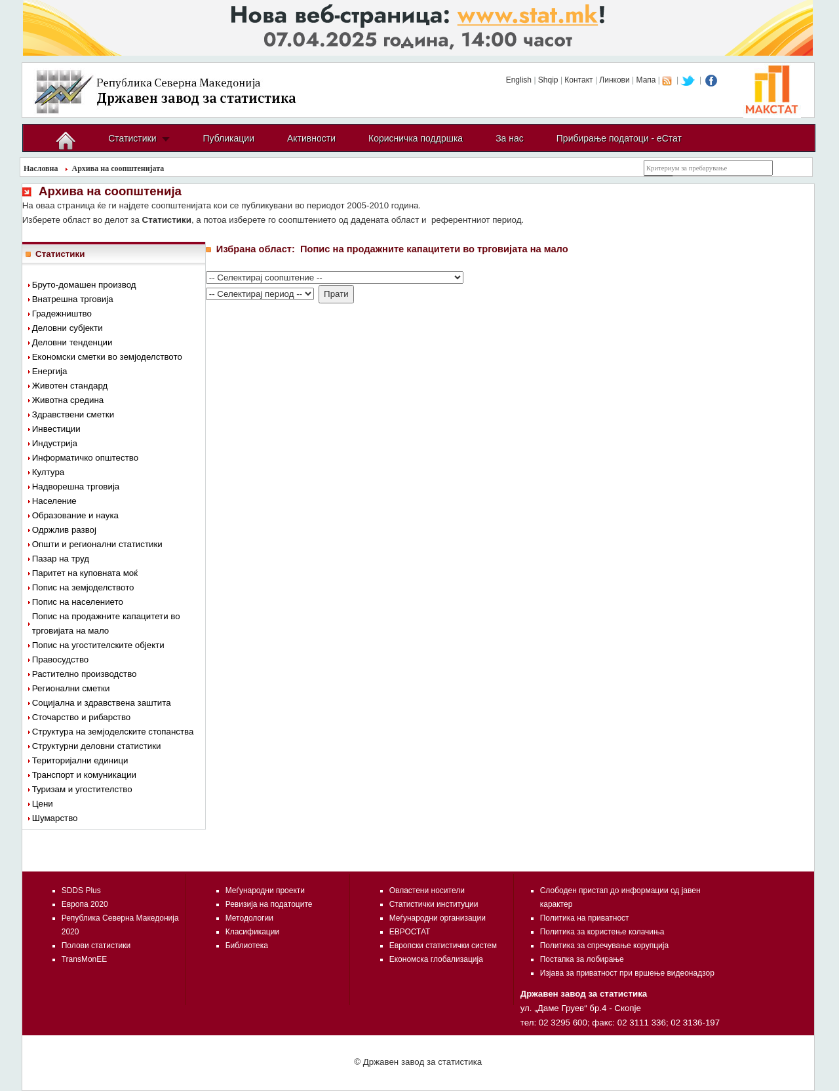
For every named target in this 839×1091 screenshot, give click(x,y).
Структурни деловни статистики (96, 746)
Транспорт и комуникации (84, 775)
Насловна (41, 168)
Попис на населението (77, 602)
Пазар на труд (60, 559)
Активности (311, 138)
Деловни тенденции (72, 342)
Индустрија (54, 443)
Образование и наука (75, 515)
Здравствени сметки (73, 414)
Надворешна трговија (76, 486)
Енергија (50, 371)
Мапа (646, 80)
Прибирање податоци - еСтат (619, 138)
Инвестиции (56, 429)
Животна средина (68, 400)
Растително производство (84, 674)
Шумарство (55, 818)
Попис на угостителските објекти (98, 645)
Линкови (614, 80)
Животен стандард (70, 386)
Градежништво (62, 313)
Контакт (578, 80)
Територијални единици (80, 760)
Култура (48, 472)
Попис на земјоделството (83, 587)
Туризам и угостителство (82, 789)
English (519, 80)
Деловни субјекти (67, 328)
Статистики (132, 138)
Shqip (548, 80)
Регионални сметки (71, 688)
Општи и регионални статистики (97, 544)
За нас (510, 138)
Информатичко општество (85, 458)
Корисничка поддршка (415, 138)
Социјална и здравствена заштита (101, 703)
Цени (42, 804)
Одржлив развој (64, 530)
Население (54, 501)
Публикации (228, 138)
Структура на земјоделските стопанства (113, 732)
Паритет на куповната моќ (85, 573)
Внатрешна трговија (72, 299)
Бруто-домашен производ (84, 285)
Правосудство (60, 659)
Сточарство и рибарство (81, 717)
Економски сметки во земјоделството (107, 357)
